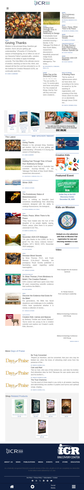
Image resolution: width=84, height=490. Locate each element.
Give (57, 462)
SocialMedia (53, 487)
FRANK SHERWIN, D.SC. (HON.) (31, 209)
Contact (55, 477)
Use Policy (29, 477)
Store (65, 462)
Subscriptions (47, 477)
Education (75, 462)
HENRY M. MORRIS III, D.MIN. (40, 377)
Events (49, 462)
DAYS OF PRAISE (67, 72)
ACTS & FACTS (41, 136)
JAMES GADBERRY (29, 154)
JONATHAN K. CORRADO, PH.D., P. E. (33, 176)
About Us (8, 462)
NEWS (7, 40)
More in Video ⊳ (74, 341)
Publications (29, 462)
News (18, 462)
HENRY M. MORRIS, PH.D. (30, 230)
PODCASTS (50, 136)
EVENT (45, 72)
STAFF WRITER (28, 249)
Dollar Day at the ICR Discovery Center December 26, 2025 (67, 197)
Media (40, 462)
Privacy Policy (38, 477)
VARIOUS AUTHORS (29, 188)
